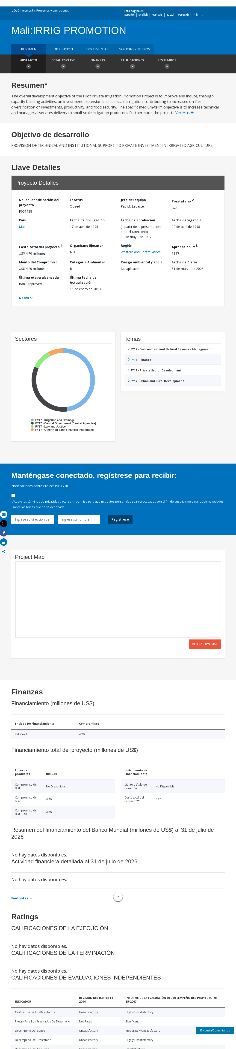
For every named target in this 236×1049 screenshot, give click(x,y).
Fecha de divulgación (87, 220)
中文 (195, 15)
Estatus (76, 200)
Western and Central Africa (141, 252)
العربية (170, 15)
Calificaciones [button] (132, 64)
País (22, 220)
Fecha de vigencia (186, 220)
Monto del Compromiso (38, 262)
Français (157, 15)
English (143, 15)
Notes (24, 297)
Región (126, 245)
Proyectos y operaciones (52, 10)
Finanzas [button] (97, 64)
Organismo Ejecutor (86, 245)
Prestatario (183, 200)
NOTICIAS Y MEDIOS (134, 49)
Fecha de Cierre (184, 262)
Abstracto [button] (28, 64)
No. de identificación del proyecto (39, 202)
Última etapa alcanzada (39, 277)
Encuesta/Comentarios (215, 1030)
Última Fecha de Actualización (83, 280)
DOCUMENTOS (97, 49)
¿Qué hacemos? (22, 10)
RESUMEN (28, 49)
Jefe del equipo (133, 200)
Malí (22, 226)
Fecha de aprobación (138, 220)
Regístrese (120, 519)
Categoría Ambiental (87, 262)
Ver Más (184, 112)
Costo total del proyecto (40, 246)
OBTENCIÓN (63, 49)
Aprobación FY (185, 246)
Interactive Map (205, 644)
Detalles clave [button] (63, 64)
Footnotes (19, 898)
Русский (183, 15)
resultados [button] (166, 64)
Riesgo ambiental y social (142, 262)
